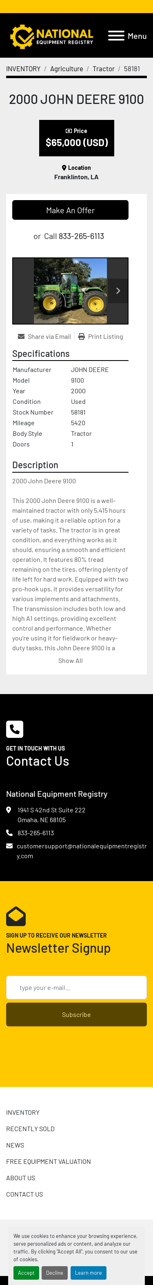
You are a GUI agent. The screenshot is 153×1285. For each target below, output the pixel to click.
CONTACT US (24, 1194)
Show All (70, 660)
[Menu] (116, 36)
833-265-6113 (81, 236)
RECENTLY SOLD (30, 1128)
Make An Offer (70, 210)
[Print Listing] (101, 336)
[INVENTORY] (23, 68)
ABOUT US (20, 1177)
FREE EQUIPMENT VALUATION (48, 1161)
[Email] (76, 987)
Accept (26, 1272)
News (15, 1145)
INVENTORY (23, 1112)
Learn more (88, 1272)
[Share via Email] (46, 336)
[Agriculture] (66, 68)
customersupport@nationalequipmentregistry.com (82, 850)
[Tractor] (104, 68)
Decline (54, 1272)
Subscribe (76, 1014)
